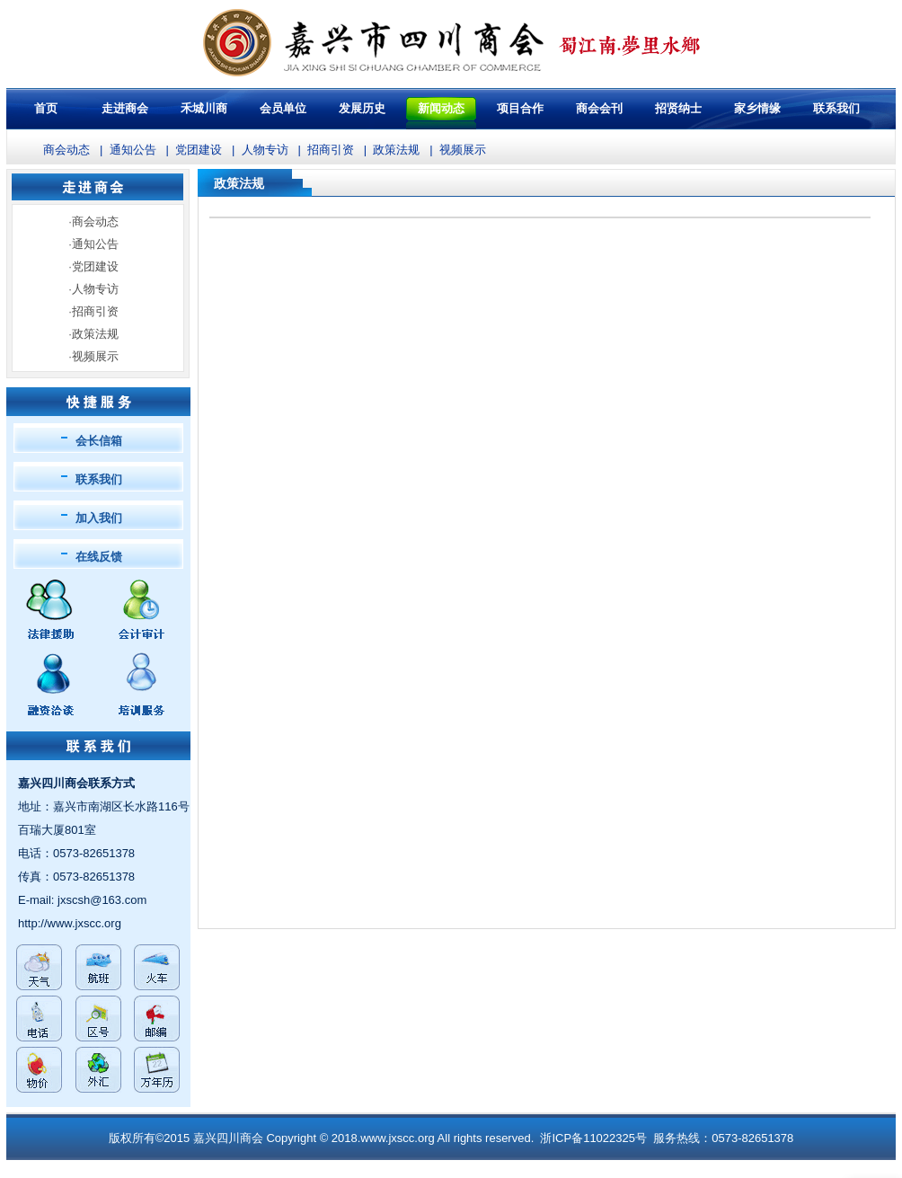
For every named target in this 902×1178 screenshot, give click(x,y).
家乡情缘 (757, 108)
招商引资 (330, 149)
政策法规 (396, 149)
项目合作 (520, 108)
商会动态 (66, 149)
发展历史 (362, 108)
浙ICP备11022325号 (593, 1138)
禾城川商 (204, 108)
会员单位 (283, 108)
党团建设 (198, 149)
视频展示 (462, 149)
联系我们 (98, 479)
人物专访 (265, 149)
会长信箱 (98, 440)
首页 (45, 108)
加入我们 (98, 518)
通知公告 (133, 149)
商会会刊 (599, 108)
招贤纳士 (678, 108)
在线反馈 (98, 556)
